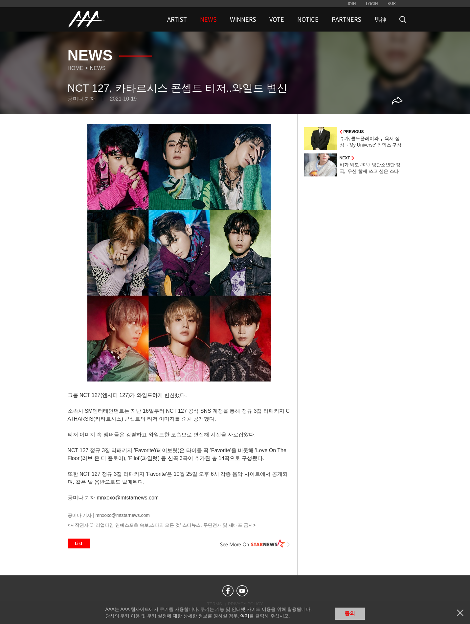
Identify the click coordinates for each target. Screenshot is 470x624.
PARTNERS (346, 19)
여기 (244, 615)
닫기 (460, 613)
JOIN (351, 4)
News (98, 68)
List (79, 543)
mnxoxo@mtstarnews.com (123, 515)
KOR (392, 3)
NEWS (208, 19)
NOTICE (308, 19)
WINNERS (243, 19)
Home (75, 68)
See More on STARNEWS (255, 543)
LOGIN (372, 4)
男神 (380, 19)
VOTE (276, 19)
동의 (350, 613)
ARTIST (177, 19)
